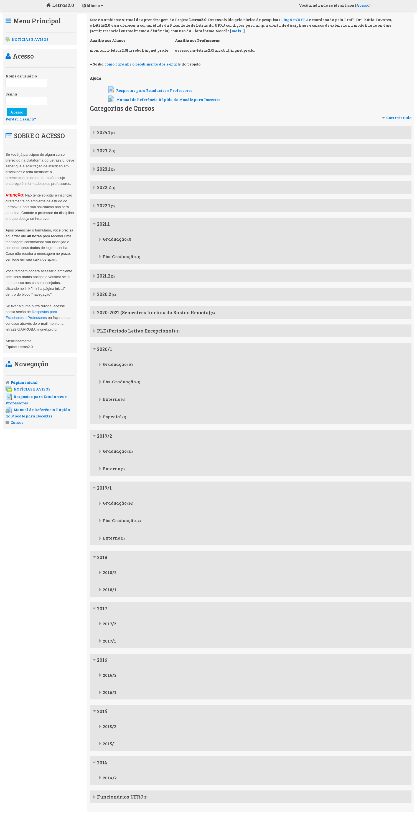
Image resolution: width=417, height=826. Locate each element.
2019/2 (104, 435)
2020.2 (104, 294)
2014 (102, 762)
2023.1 (103, 168)
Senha (11, 94)
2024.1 (103, 132)
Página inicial (24, 382)
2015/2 (109, 726)
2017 (102, 608)
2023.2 (104, 150)
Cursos (17, 422)
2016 (102, 659)
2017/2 (109, 623)
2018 (102, 557)
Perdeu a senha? (21, 119)
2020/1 (104, 349)
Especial (112, 416)
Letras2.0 (60, 5)
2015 (102, 711)
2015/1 (109, 743)
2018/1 (109, 589)
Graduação (115, 239)
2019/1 (104, 487)
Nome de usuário (21, 76)
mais (236, 30)
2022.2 (104, 187)
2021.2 (103, 275)
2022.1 (103, 205)
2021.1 (103, 223)
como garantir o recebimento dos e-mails (143, 64)
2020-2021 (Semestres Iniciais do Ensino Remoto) (153, 312)
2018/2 (109, 572)
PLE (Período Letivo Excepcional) (136, 330)
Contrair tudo (398, 117)
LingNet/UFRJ (294, 19)
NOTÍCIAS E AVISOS (27, 39)
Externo (111, 399)
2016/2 (109, 675)
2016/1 (109, 692)
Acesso (362, 5)
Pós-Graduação (119, 256)
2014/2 (110, 777)
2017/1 (109, 641)
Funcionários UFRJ (120, 796)
